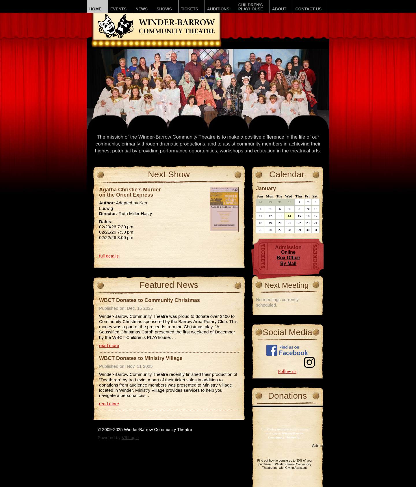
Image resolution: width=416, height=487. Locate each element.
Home (95, 9)
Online (288, 252)
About (279, 9)
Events (118, 9)
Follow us (287, 371)
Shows (164, 9)
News (141, 9)
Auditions (218, 9)
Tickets (189, 9)
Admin (318, 445)
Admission (288, 247)
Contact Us (308, 9)
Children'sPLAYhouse (250, 7)
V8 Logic (130, 437)
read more (109, 345)
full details (109, 255)
